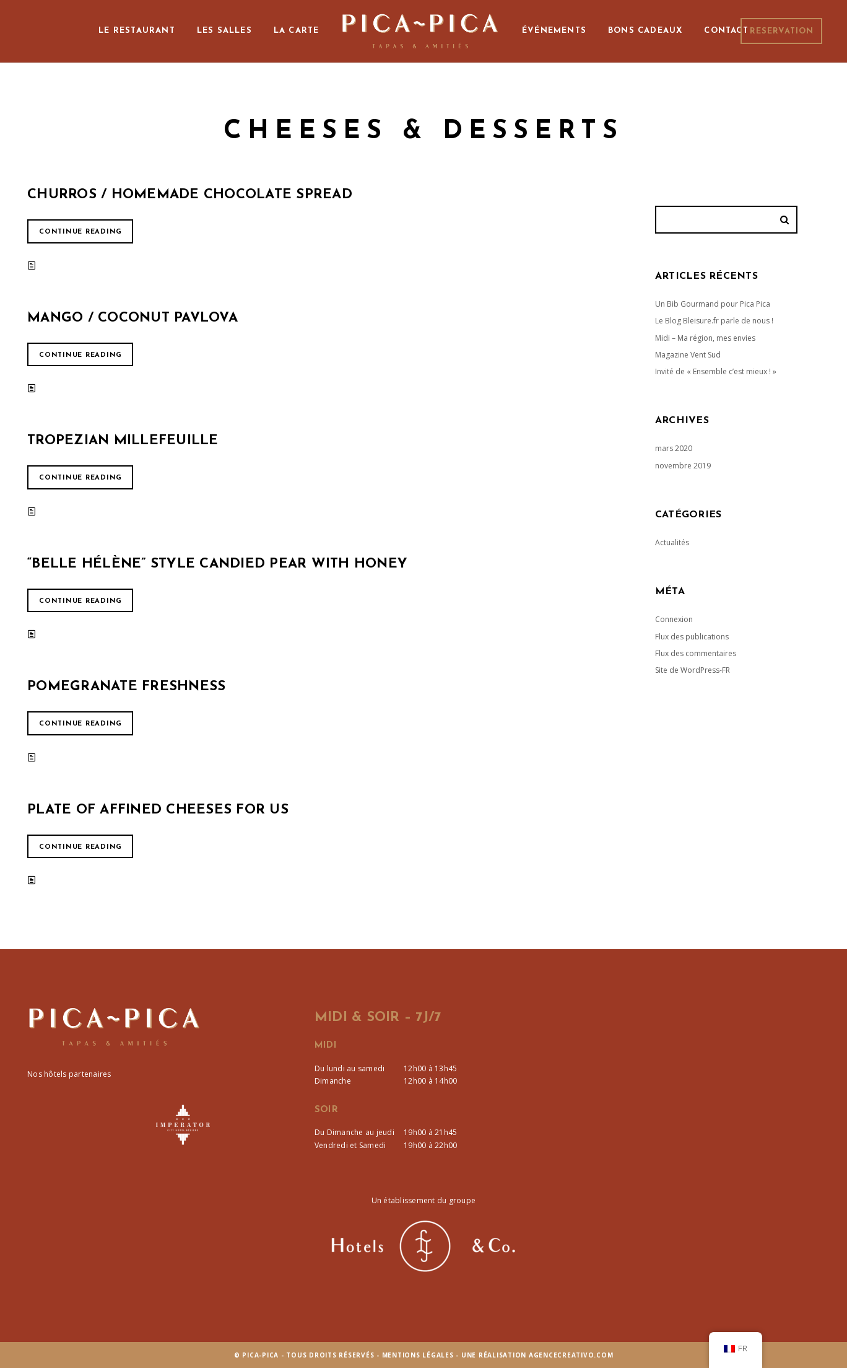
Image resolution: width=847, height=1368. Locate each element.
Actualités (672, 542)
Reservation (782, 31)
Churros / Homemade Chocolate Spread (189, 195)
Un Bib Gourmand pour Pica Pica (712, 304)
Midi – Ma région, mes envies (705, 338)
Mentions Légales (418, 1355)
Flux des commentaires (695, 653)
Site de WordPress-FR (692, 670)
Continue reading (80, 232)
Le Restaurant (136, 31)
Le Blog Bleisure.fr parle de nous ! (714, 320)
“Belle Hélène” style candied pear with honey (217, 564)
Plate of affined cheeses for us (158, 810)
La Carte (296, 31)
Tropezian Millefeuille (123, 441)
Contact (726, 31)
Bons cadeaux (645, 31)
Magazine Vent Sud (688, 354)
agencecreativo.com (571, 1355)
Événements (554, 31)
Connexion (674, 619)
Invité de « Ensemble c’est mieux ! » (715, 371)
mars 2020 (673, 448)
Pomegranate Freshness (126, 687)
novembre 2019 (683, 465)
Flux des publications (692, 636)
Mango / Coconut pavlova (132, 318)
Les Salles (224, 31)
